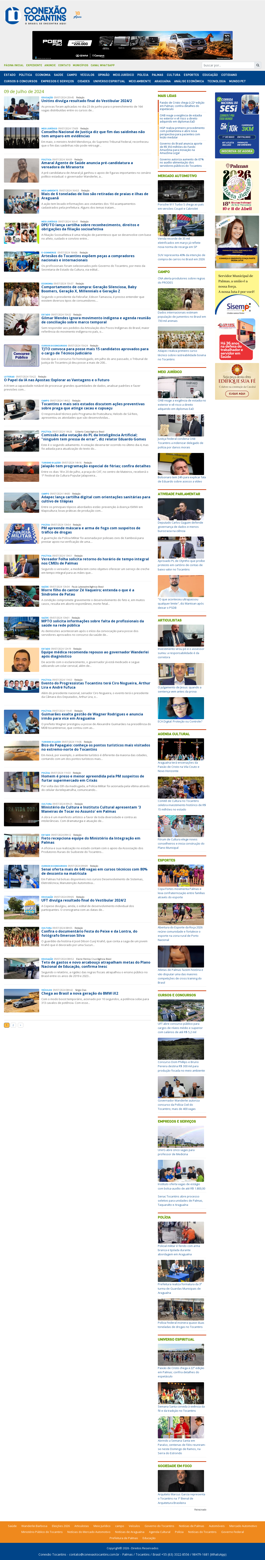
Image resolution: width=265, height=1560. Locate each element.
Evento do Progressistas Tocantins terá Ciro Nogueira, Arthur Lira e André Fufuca (95, 685)
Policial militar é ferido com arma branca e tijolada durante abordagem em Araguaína (179, 1250)
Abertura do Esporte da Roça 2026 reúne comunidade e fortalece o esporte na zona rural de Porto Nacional (180, 933)
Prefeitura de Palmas (124, 1538)
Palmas (157, 75)
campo (119, 1526)
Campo (72, 75)
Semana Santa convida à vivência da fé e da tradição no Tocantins (181, 1408)
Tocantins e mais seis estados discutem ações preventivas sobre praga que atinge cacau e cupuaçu (93, 406)
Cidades (83, 81)
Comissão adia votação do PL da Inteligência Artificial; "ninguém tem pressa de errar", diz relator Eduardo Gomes (93, 437)
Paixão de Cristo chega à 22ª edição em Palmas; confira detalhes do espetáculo (182, 106)
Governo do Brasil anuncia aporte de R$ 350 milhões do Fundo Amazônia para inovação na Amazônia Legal (181, 148)
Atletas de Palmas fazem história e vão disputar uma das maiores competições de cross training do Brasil (180, 976)
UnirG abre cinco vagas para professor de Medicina (176, 1152)
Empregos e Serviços (57, 81)
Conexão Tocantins (52, 1554)
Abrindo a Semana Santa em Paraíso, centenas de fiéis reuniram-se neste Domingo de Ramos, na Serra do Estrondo (182, 1447)
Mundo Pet (237, 81)
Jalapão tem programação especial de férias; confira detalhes (96, 466)
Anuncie (50, 65)
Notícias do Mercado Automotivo (88, 1532)
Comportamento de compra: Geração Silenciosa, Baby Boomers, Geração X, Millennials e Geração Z (88, 288)
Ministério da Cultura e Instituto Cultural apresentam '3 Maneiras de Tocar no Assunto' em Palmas (91, 809)
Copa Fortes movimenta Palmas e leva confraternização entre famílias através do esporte (181, 893)
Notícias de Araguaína (129, 1532)
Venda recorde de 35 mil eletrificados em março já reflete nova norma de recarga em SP (179, 242)
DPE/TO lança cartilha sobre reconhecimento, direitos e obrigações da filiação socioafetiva (90, 226)
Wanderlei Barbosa (34, 1526)
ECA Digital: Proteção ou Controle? (180, 721)
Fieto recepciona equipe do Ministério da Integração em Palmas (90, 840)
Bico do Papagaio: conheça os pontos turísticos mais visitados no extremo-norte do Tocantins (95, 747)
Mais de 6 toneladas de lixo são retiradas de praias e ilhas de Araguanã (94, 195)
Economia (42, 75)
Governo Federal (232, 1532)
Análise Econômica (189, 81)
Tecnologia (216, 81)
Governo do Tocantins (159, 1526)
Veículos (87, 75)
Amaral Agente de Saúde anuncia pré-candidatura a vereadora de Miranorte (87, 164)
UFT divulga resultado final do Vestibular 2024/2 (83, 900)
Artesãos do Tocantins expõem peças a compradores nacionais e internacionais (87, 257)
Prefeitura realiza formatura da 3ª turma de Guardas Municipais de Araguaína (180, 1288)
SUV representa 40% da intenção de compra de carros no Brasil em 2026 (181, 257)
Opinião (103, 75)
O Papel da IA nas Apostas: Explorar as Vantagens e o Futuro (56, 380)
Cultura (173, 75)
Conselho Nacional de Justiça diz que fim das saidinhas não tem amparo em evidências (93, 133)
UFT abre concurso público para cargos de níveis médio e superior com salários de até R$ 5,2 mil (180, 1028)
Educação (210, 75)
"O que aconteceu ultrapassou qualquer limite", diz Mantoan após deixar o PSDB (181, 603)
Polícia (164, 1217)
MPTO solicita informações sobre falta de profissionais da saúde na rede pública (92, 623)
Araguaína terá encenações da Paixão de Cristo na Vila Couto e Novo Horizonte (178, 767)
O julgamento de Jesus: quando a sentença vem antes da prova (179, 689)
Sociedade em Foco (175, 1466)
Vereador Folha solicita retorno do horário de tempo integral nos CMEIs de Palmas (95, 561)
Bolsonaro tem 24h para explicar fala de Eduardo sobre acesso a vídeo (182, 479)
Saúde (58, 75)
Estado (9, 75)
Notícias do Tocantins (202, 1532)
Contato (64, 65)
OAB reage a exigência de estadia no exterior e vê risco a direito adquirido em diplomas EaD (181, 119)
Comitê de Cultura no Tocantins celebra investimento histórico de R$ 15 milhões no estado (182, 805)
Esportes (191, 75)
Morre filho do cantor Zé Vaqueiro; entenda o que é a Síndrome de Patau (87, 592)
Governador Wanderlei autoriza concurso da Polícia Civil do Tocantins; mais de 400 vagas (179, 1104)
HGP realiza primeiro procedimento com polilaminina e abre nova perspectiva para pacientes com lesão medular (182, 132)
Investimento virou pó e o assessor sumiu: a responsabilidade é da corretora (181, 653)
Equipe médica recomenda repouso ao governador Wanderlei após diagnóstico (95, 654)
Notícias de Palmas (191, 1526)
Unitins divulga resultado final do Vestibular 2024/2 (86, 100)
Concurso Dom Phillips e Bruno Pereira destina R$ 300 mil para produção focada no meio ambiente (181, 1066)
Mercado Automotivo (177, 176)
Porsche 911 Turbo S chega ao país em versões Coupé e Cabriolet (181, 206)
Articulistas (170, 620)
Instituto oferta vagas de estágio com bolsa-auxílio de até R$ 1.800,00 (181, 1186)
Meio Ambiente (140, 81)
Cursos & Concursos (20, 81)
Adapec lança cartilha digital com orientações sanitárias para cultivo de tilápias (95, 499)
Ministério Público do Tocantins (42, 1532)
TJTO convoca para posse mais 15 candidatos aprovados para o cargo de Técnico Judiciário (95, 351)
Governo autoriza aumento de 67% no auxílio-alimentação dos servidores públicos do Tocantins (182, 163)
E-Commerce (49, 252)
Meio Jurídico (123, 75)
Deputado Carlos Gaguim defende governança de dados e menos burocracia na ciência (180, 527)
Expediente (34, 65)
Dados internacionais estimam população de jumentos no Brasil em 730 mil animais (182, 316)
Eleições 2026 (61, 1526)
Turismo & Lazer (51, 462)
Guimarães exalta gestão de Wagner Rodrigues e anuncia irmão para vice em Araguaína (92, 716)
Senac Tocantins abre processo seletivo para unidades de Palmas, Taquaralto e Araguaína (180, 1200)
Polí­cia (142, 75)
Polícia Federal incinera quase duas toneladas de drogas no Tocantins (181, 1325)
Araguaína (163, 81)
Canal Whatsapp (103, 65)
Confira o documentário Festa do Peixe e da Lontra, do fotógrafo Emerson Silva (89, 933)
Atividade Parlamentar (179, 494)
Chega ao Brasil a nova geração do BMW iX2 (79, 993)
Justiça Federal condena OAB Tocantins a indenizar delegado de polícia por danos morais (180, 443)
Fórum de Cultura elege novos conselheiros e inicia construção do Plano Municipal (181, 843)
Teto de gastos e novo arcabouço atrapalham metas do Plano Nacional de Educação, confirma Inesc (95, 964)
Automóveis (217, 1526)
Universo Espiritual (109, 81)
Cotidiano (229, 75)
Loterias (9, 376)
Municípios (80, 65)
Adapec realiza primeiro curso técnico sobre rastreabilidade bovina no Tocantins (182, 355)
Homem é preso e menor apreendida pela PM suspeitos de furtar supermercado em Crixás (92, 778)
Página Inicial (14, 65)
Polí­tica (25, 75)
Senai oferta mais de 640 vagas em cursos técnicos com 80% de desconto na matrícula (94, 871)
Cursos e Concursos (177, 995)
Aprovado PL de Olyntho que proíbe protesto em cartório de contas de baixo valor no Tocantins (181, 565)
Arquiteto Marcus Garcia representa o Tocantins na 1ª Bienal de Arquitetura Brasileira (181, 1498)
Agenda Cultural (174, 734)
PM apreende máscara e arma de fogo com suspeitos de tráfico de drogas (90, 530)
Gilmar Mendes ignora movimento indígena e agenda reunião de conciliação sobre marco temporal (96, 319)
